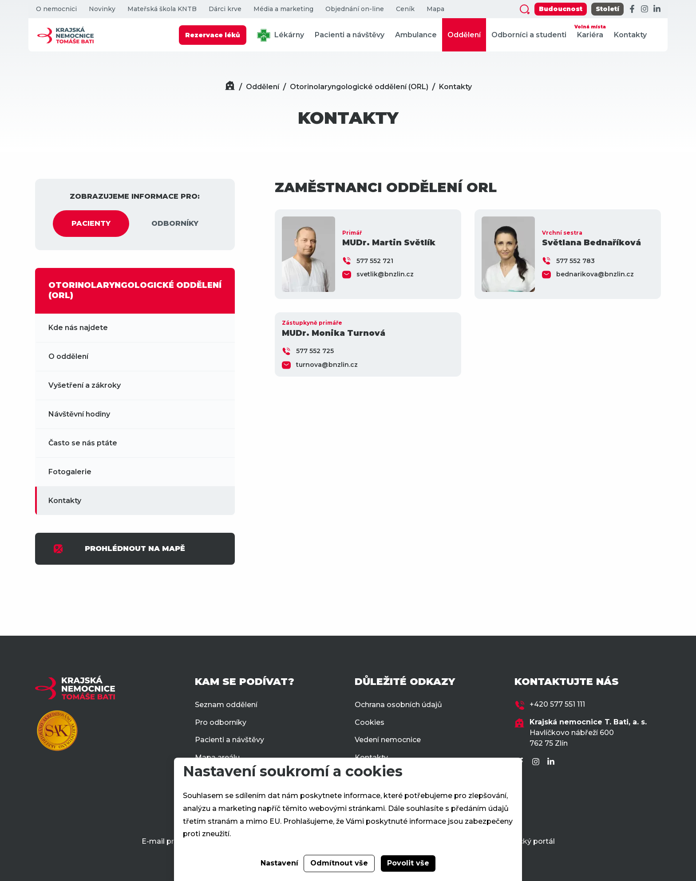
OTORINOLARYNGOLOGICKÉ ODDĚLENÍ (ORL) (134, 290)
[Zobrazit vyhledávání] (524, 9)
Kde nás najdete (78, 327)
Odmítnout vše (339, 863)
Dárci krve (225, 9)
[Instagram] (645, 9)
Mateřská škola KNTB (162, 9)
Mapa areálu (217, 757)
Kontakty (630, 35)
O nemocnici (56, 9)
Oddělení (464, 35)
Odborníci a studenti (528, 35)
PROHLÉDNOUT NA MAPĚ (119, 548)
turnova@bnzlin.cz (327, 365)
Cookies (369, 722)
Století (607, 9)
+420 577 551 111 (557, 704)
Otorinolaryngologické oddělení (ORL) (359, 87)
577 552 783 (575, 261)
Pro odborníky (220, 722)
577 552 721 (374, 261)
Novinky (102, 9)
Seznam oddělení (226, 704)
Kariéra (590, 31)
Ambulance (416, 35)
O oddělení (68, 356)
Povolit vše (408, 863)
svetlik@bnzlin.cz (385, 274)
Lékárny (280, 35)
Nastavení (279, 863)
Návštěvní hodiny (79, 414)
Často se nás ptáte (82, 443)
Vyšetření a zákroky (84, 385)
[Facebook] (632, 9)
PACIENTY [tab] (91, 223)
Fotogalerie (69, 472)
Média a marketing (283, 9)
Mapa (435, 9)
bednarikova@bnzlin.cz (595, 274)
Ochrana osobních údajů (398, 704)
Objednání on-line (354, 9)
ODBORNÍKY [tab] (174, 223)
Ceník (405, 9)
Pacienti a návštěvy (349, 35)
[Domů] (230, 87)
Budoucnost (560, 9)
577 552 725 (315, 351)
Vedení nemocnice (388, 739)
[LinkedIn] (657, 9)
